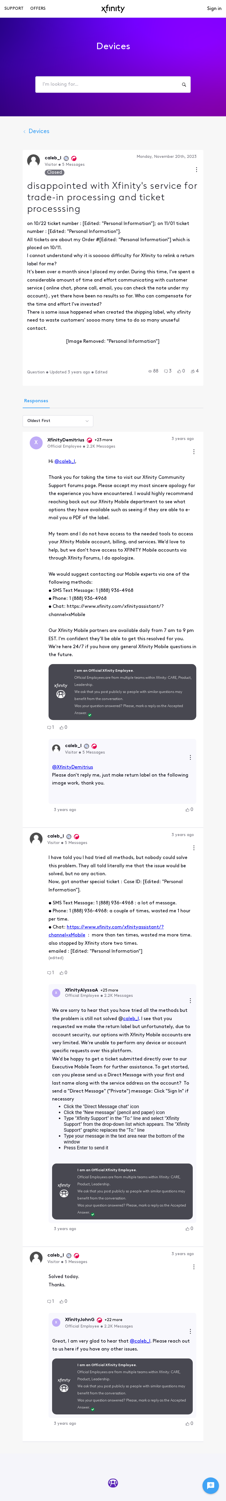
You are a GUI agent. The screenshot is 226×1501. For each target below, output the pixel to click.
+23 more (90, 404)
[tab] (22, 366)
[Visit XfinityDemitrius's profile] (22, 407)
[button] (167, 336)
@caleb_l (51, 426)
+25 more (96, 884)
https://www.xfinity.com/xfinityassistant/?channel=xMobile (120, 821)
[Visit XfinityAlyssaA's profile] (43, 887)
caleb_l (89, 912)
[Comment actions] (207, 417)
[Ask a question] (210, 1485)
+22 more (100, 1185)
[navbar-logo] (113, 9)
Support (14, 8)
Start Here (113, 1381)
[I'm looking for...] (184, 84)
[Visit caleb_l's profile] (20, 160)
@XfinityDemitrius (59, 685)
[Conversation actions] (210, 170)
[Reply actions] (204, 676)
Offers (38, 8)
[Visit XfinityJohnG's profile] (43, 1187)
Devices (22, 132)
